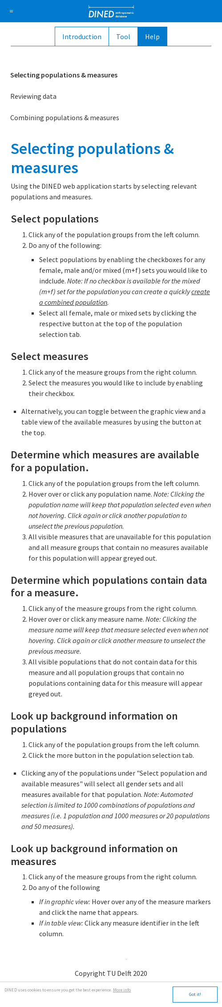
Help (152, 36)
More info (122, 990)
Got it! (195, 994)
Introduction (81, 36)
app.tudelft (111, 956)
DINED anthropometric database (111, 11)
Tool (123, 36)
